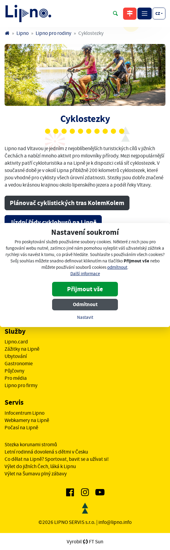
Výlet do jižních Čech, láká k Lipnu (40, 466)
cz (157, 13)
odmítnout (117, 267)
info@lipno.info (115, 522)
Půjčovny (14, 370)
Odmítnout (85, 304)
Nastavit (85, 317)
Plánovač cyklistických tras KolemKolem (67, 203)
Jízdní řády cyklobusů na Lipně (53, 222)
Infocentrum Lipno (24, 413)
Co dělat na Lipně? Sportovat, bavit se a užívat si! (57, 459)
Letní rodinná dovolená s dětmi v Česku (46, 451)
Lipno (22, 33)
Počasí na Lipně (21, 427)
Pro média (16, 378)
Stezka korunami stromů (31, 444)
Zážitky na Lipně (22, 349)
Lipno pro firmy (21, 385)
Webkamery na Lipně (27, 420)
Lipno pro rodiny (53, 33)
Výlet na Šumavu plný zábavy (36, 473)
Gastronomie (19, 363)
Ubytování (16, 356)
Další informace (85, 274)
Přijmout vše (85, 289)
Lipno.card (16, 341)
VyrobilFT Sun (85, 541)
